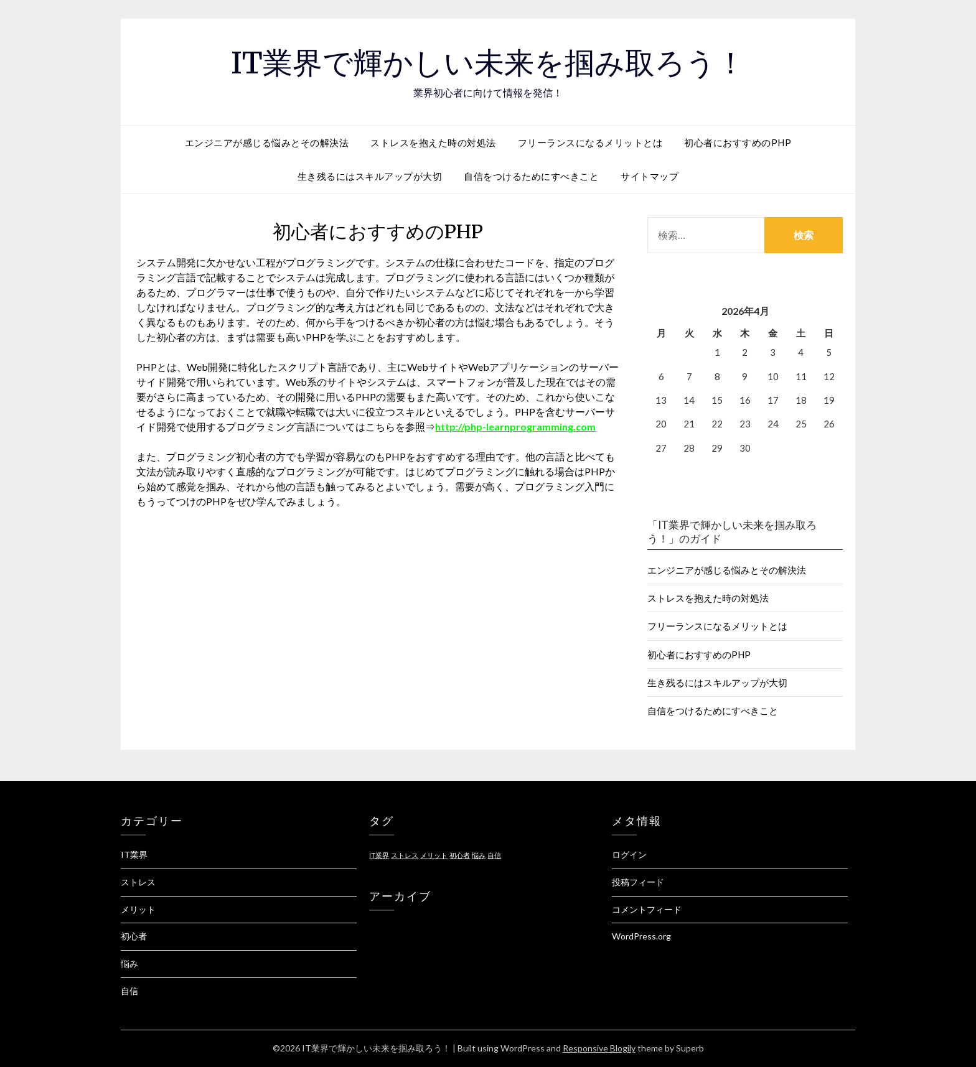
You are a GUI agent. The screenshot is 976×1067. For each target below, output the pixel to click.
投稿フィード (638, 882)
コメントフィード (647, 909)
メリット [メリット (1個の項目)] (434, 855)
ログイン (629, 854)
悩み (129, 963)
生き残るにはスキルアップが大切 (370, 176)
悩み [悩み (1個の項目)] (479, 855)
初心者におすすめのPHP (737, 142)
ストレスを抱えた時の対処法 (433, 142)
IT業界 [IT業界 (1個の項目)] (379, 855)
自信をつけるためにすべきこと (531, 176)
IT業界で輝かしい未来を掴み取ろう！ (488, 63)
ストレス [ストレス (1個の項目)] (404, 855)
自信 (129, 990)
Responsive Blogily (599, 1048)
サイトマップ (649, 176)
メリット (138, 909)
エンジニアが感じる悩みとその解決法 (267, 142)
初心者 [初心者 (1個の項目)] (459, 855)
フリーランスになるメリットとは (590, 142)
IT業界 (134, 854)
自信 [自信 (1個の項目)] (494, 855)
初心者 (134, 936)
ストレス (138, 882)
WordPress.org (641, 936)
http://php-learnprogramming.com (515, 426)
